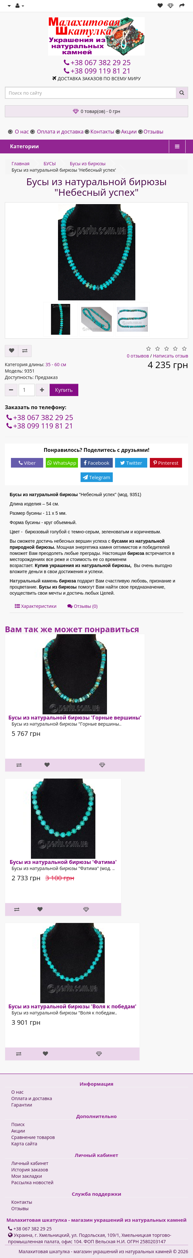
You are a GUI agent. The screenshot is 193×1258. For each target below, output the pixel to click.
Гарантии (21, 1105)
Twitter (131, 463)
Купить (64, 389)
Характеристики (35, 606)
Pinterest (166, 463)
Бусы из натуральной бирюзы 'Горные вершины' (74, 717)
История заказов (29, 1170)
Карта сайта (24, 1144)
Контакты (102, 131)
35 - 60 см (55, 364)
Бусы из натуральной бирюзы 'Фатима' (63, 862)
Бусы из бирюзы (88, 163)
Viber (27, 463)
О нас (22, 131)
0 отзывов (138, 356)
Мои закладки (26, 1176)
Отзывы (153, 131)
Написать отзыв (170, 356)
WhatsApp (61, 463)
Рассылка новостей (32, 1182)
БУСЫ (49, 163)
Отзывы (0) (82, 606)
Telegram (96, 477)
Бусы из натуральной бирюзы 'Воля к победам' (72, 1006)
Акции (129, 131)
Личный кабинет (29, 1163)
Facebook (97, 463)
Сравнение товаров (33, 1137)
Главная (21, 163)
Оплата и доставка (60, 131)
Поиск (17, 1124)
